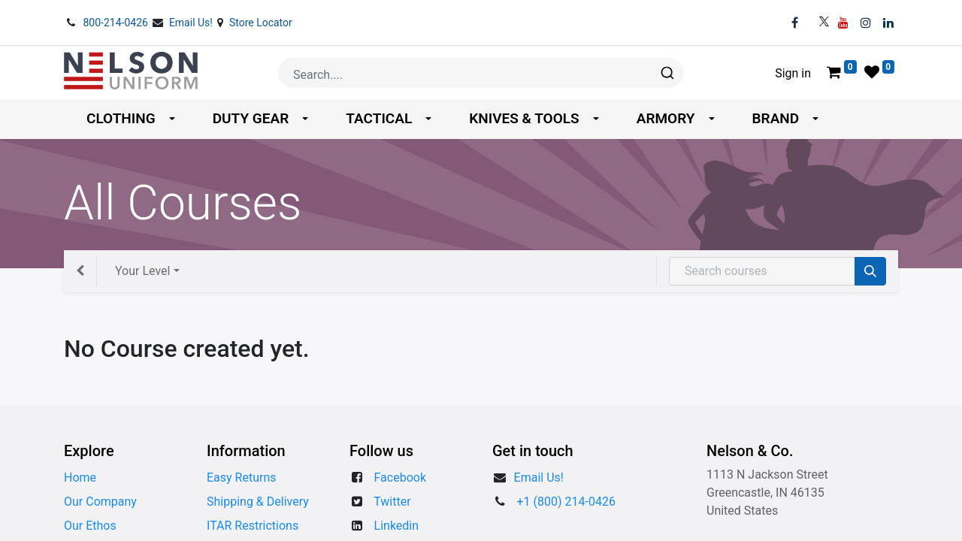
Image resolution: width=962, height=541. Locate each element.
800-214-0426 (116, 23)
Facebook (400, 477)
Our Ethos (90, 525)
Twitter (392, 501)
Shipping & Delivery (258, 501)
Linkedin (396, 525)
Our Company (100, 501)
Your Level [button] (142, 271)
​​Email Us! (539, 477)
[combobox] (481, 73)
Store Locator (260, 23)
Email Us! (192, 23)
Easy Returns (242, 477)
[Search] (870, 271)
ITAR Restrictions (252, 525)
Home (80, 477)
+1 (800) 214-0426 (566, 501)
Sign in (793, 73)
